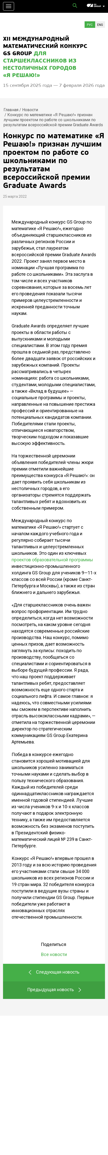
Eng (100, 25)
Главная (11, 109)
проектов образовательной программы (52, 559)
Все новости (54, 954)
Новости (30, 109)
